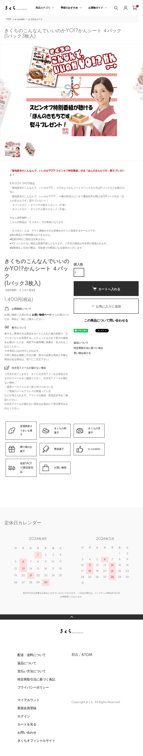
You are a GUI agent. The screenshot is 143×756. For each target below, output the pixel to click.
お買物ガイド (95, 7)
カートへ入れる (106, 289)
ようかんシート (35, 19)
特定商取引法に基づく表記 (88, 348)
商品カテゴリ (43, 7)
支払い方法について (31, 671)
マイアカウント (28, 700)
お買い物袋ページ (42, 314)
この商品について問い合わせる (106, 320)
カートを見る (26, 724)
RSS (75, 655)
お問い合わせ (26, 732)
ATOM (86, 655)
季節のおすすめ (69, 7)
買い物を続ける (82, 353)
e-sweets (20, 19)
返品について (81, 342)
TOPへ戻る (71, 617)
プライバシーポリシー (33, 687)
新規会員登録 (26, 708)
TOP (8, 19)
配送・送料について (31, 655)
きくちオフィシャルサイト (36, 741)
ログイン (23, 716)
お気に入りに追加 (106, 306)
